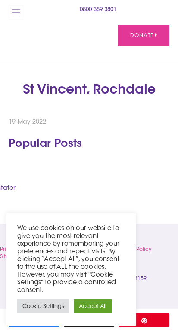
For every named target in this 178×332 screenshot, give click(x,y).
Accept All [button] (92, 305)
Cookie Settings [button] (43, 305)
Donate (143, 35)
